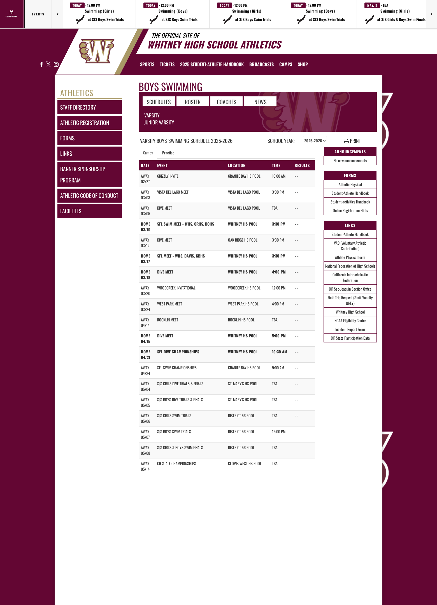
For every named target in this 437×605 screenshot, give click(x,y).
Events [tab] (38, 14)
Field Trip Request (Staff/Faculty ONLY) (350, 300)
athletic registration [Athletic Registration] (84, 123)
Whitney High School (350, 312)
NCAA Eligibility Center (350, 320)
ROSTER (193, 101)
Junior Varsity (159, 122)
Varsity (152, 115)
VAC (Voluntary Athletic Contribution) (350, 245)
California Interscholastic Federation (350, 277)
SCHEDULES (159, 101)
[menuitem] (167, 64)
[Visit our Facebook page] (41, 65)
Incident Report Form (350, 329)
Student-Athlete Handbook (350, 193)
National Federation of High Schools (350, 266)
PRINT (352, 140)
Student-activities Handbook (350, 202)
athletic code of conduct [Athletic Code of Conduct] (89, 195)
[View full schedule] (12, 14)
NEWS (260, 101)
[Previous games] (57, 14)
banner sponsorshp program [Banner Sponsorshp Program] (82, 174)
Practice (168, 153)
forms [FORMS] (67, 138)
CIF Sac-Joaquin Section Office (350, 289)
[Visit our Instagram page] (56, 65)
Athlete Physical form (350, 257)
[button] (99, 14)
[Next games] (431, 14)
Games (148, 153)
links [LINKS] (66, 153)
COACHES (226, 101)
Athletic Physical (350, 184)
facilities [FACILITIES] (70, 211)
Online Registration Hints (350, 210)
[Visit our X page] (48, 65)
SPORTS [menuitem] (147, 64)
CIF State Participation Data (350, 338)
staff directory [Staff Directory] (78, 107)
